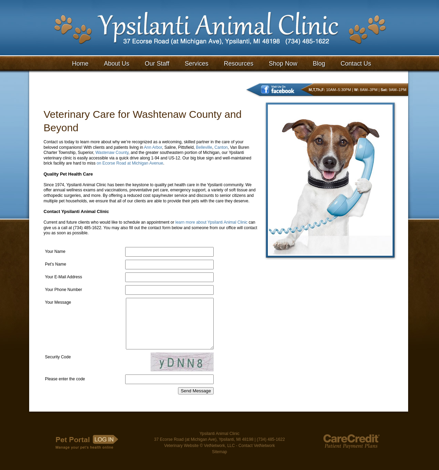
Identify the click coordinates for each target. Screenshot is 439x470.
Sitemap (219, 462)
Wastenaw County (111, 152)
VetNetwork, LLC (219, 456)
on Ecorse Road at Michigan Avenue (130, 163)
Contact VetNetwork (256, 456)
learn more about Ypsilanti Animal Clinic (211, 222)
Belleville (204, 147)
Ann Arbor (153, 147)
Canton (221, 147)
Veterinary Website (181, 456)
